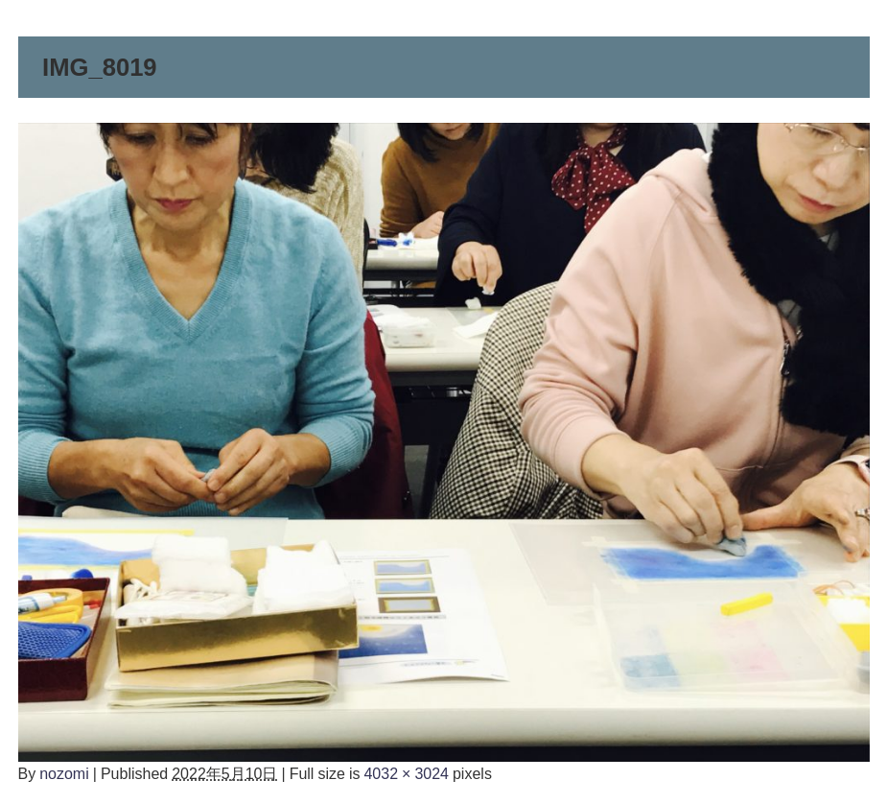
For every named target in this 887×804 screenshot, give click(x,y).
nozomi (64, 773)
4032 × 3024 (406, 773)
